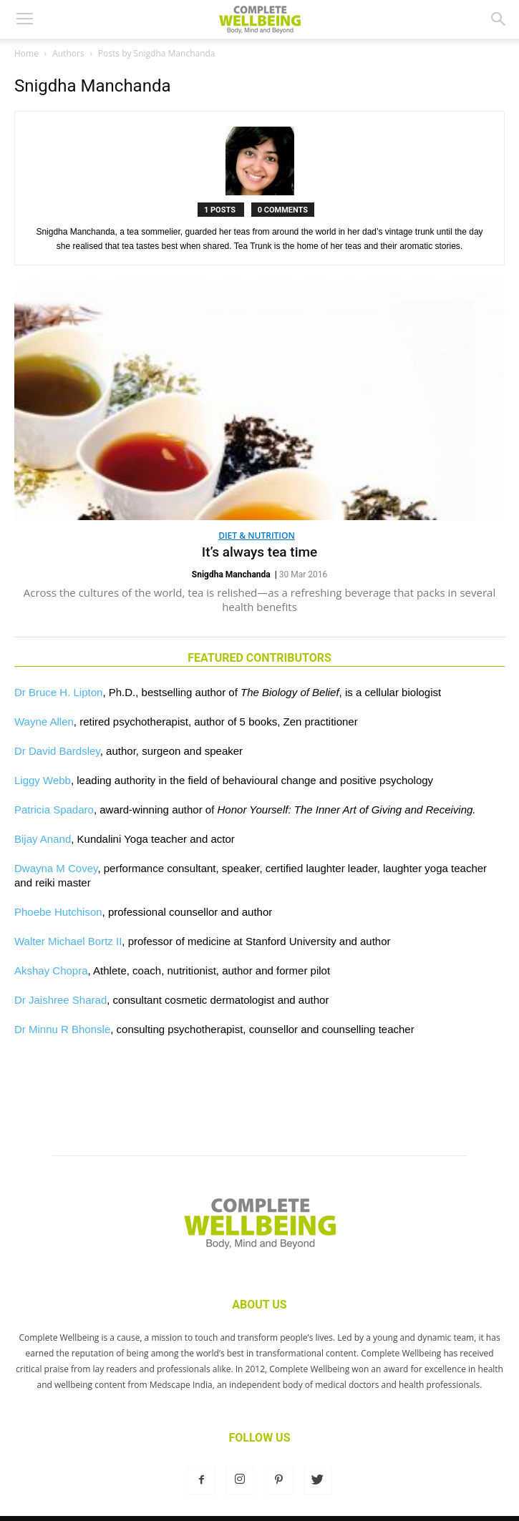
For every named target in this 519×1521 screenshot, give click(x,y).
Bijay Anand (42, 839)
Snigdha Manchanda (231, 574)
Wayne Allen (44, 721)
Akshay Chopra (51, 970)
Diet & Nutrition (256, 535)
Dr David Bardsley (57, 751)
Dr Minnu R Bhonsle (62, 1029)
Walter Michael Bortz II (68, 941)
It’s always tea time (259, 552)
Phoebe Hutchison (58, 912)
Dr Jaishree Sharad (60, 1000)
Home (26, 53)
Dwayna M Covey (55, 868)
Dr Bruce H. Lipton (58, 692)
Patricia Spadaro (54, 809)
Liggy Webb (42, 780)
